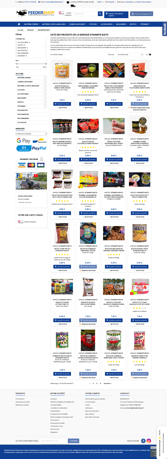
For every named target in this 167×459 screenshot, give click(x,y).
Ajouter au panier (62, 104)
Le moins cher (130, 54)
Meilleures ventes (22, 405)
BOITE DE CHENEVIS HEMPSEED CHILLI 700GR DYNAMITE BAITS (114, 358)
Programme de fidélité (59, 414)
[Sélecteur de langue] (110, 2)
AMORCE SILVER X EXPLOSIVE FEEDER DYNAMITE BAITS (88, 304)
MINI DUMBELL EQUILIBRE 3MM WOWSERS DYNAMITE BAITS (88, 88)
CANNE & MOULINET (77, 24)
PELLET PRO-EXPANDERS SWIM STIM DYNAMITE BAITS (114, 88)
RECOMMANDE (23, 118)
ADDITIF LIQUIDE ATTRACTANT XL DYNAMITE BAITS (62, 304)
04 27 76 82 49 (31, 2)
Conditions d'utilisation (58, 408)
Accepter (156, 448)
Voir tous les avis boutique (163, 443)
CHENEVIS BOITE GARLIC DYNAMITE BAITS (62, 357)
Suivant (108, 383)
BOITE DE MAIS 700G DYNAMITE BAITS (139, 250)
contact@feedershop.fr (54, 2)
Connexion (129, 2)
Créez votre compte (143, 2)
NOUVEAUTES (23, 110)
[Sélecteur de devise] (100, 2)
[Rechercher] (88, 13)
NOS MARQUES (23, 114)
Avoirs (87, 405)
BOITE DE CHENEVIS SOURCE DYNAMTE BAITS (88, 357)
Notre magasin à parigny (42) (61, 417)
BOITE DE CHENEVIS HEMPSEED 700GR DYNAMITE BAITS (88, 251)
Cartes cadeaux (68, 14)
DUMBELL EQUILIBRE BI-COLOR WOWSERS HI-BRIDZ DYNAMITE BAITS (88, 197)
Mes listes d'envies (92, 417)
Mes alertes (89, 414)
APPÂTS (133, 24)
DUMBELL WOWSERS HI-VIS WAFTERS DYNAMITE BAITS (114, 197)
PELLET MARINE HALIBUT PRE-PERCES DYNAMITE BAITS (62, 143)
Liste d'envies (25, 196)
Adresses (88, 408)
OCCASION (22, 122)
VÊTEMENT (144, 24)
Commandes (90, 402)
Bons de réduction (92, 411)
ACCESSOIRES (106, 24)
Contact (124, 393)
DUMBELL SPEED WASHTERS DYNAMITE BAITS (139, 143)
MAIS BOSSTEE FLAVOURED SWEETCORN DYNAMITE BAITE (139, 88)
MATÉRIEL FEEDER (31, 24)
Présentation (55, 411)
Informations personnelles (95, 399)
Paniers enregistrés (140, 14)
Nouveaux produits (23, 402)
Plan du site (54, 429)
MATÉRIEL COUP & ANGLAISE (53, 24)
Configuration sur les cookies (156, 453)
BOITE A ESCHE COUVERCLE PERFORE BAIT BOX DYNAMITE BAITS (88, 143)
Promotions (20, 399)
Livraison (53, 399)
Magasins (54, 432)
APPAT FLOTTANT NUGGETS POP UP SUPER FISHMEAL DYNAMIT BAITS (139, 304)
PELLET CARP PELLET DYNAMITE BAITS (62, 250)
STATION (92, 24)
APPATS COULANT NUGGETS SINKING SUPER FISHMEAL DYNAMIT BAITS (113, 304)
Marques (20, 128)
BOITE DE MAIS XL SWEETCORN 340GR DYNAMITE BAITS (62, 88)
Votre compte (92, 393)
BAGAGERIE (120, 24)
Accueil (20, 73)
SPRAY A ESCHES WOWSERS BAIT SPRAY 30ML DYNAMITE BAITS (114, 143)
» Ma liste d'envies (24, 202)
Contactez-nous (56, 426)
